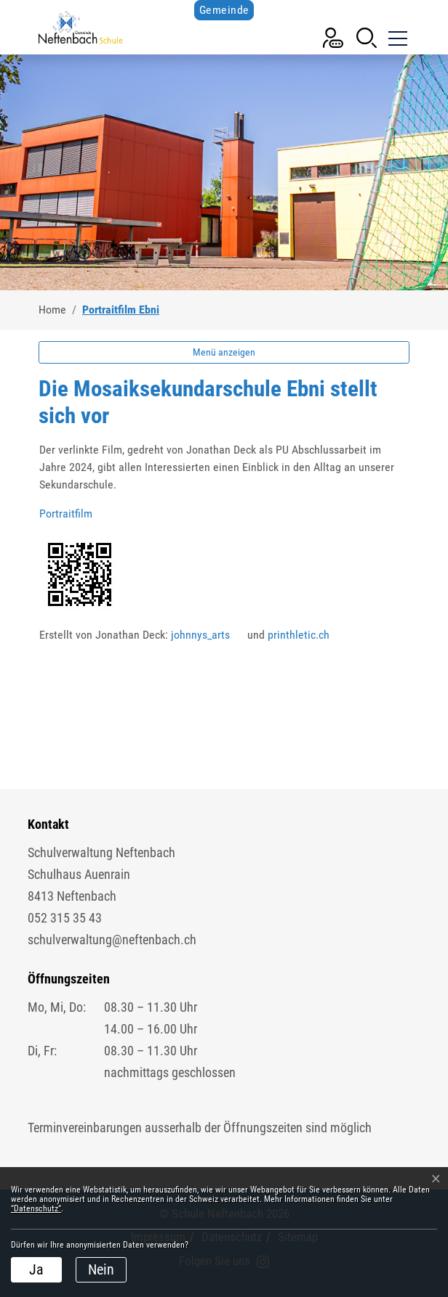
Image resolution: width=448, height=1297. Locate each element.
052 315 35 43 (65, 917)
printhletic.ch (306, 635)
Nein (101, 1269)
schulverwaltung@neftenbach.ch (112, 939)
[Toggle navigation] (396, 36)
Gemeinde (224, 10)
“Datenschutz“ (36, 1208)
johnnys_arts (207, 635)
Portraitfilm (73, 513)
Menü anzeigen (224, 352)
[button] (366, 36)
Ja (36, 1269)
